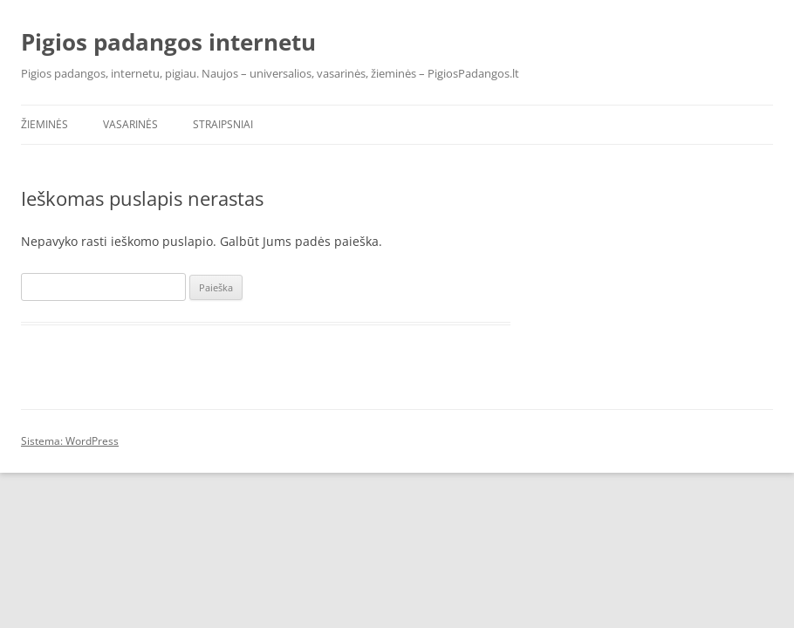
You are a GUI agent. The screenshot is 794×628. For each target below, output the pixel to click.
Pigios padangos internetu (168, 42)
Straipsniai (223, 124)
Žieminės (44, 124)
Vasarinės (130, 124)
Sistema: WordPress (70, 440)
